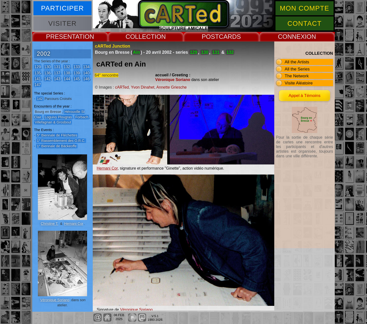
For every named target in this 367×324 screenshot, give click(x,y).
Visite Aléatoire (299, 83)
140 (86, 73)
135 (37, 73)
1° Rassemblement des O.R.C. (61, 141)
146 (86, 79)
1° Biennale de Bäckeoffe (57, 146)
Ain (136, 52)
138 (67, 73)
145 (76, 79)
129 (37, 67)
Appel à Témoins (304, 95)
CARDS (230, 36)
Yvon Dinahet (142, 87)
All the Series (297, 69)
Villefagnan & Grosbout (53, 122)
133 (76, 67)
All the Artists (297, 61)
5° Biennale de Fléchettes (57, 135)
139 (76, 73)
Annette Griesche (171, 87)
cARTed (122, 87)
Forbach (81, 117)
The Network (297, 75)
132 (67, 67)
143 (57, 79)
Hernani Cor (73, 224)
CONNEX (291, 36)
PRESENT (60, 36)
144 (67, 79)
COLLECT (139, 36)
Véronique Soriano (54, 300)
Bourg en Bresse (48, 112)
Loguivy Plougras (58, 117)
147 (37, 84)
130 (47, 67)
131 (57, 67)
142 (47, 79)
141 (37, 79)
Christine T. (50, 224)
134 (86, 67)
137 (57, 73)
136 (47, 73)
